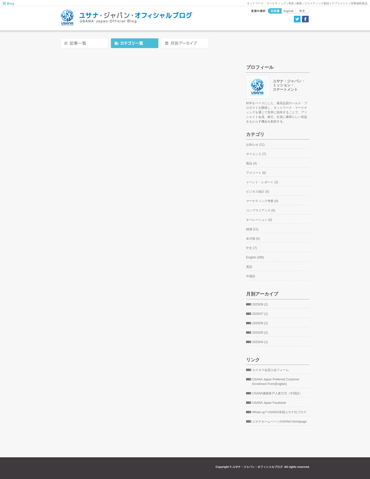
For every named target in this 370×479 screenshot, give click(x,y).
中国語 (250, 276)
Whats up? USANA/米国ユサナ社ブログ (279, 412)
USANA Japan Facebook (269, 403)
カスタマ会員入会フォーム (270, 370)
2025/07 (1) (260, 314)
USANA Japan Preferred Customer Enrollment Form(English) (275, 382)
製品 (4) (251, 163)
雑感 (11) (252, 229)
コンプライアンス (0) (260, 210)
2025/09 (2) (260, 304)
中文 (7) (251, 248)
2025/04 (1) (260, 342)
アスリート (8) (256, 173)
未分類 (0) (253, 238)
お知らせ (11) (255, 144)
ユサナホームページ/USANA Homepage (279, 421)
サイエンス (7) (256, 154)
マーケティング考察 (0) (262, 201)
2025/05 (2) (260, 332)
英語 (249, 267)
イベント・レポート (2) (262, 182)
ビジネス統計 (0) (257, 191)
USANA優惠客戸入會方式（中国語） (277, 393)
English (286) (255, 257)
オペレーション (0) (259, 220)
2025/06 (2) (260, 323)
